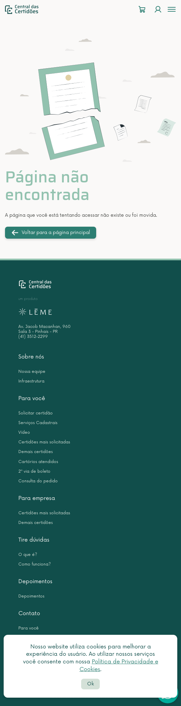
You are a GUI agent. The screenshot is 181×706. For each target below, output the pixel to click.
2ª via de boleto (34, 471)
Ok (90, 684)
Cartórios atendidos (38, 461)
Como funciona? (34, 564)
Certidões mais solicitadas (44, 442)
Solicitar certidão (35, 413)
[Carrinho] (142, 9)
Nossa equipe (31, 371)
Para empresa (36, 498)
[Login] (158, 9)
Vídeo (24, 432)
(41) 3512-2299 (33, 336)
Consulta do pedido (38, 481)
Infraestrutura (31, 381)
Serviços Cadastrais (37, 422)
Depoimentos (35, 581)
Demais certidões (35, 451)
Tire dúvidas (33, 540)
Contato (29, 613)
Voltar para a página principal (50, 233)
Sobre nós (31, 356)
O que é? (27, 554)
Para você (31, 398)
